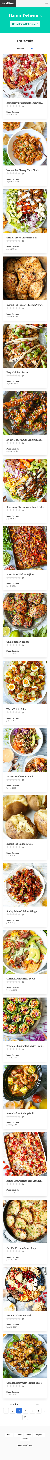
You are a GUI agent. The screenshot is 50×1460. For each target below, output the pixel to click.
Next (37, 1404)
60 (25, 1417)
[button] (46, 3)
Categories (39, 1435)
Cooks (28, 1435)
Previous (15, 1404)
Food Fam (8, 3)
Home (9, 1435)
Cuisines (25, 1439)
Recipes (18, 1435)
